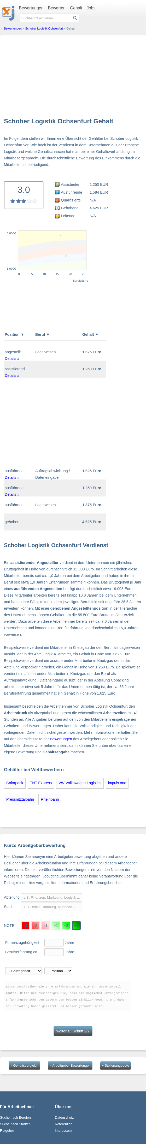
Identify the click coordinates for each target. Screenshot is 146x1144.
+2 (66, 925)
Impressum (63, 1131)
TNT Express (41, 783)
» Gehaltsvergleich (24, 1065)
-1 (46, 925)
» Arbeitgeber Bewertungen (70, 1065)
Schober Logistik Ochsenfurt (44, 28)
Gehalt (76, 8)
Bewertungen (31, 8)
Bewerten (57, 8)
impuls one (117, 783)
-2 (35, 925)
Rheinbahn (50, 799)
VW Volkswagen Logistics (80, 783)
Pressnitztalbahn (20, 799)
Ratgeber (7, 1131)
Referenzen (63, 1124)
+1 (56, 925)
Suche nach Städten (15, 1124)
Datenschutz (64, 1117)
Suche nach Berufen (15, 1117)
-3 (25, 925)
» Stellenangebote (115, 1065)
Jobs (91, 8)
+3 (76, 925)
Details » (12, 358)
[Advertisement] (73, 75)
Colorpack (14, 783)
